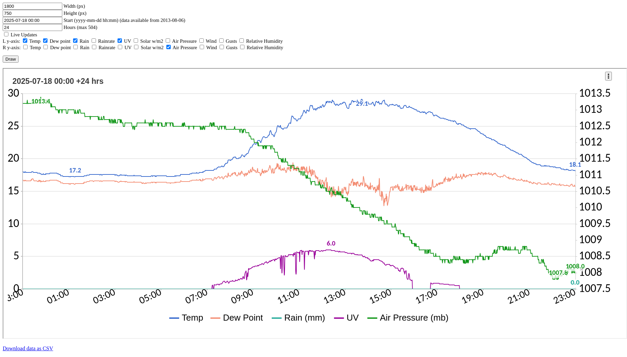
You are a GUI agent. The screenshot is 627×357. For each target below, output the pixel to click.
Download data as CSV (28, 348)
